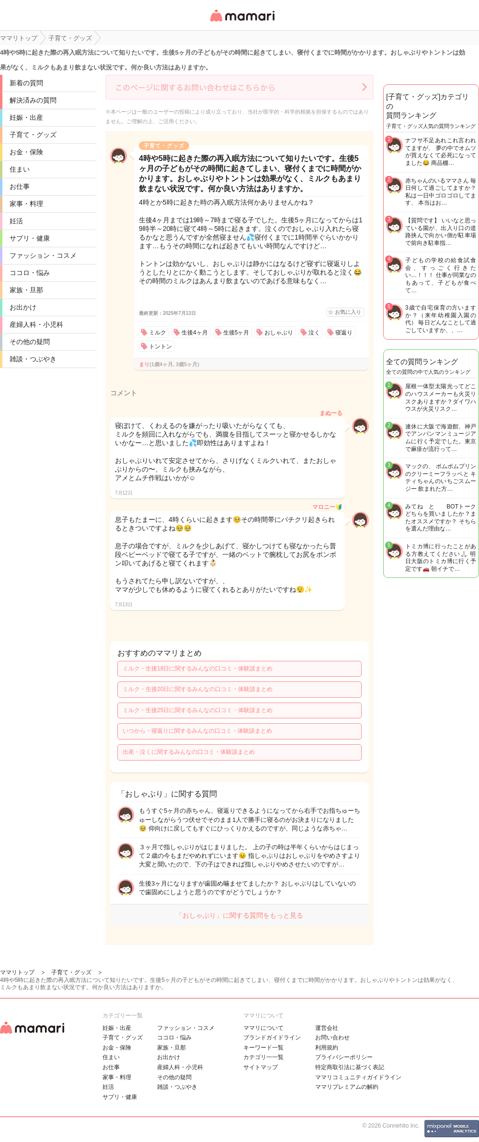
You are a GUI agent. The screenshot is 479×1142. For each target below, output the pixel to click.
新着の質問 (26, 83)
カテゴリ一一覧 (263, 1057)
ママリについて (263, 1028)
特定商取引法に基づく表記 (349, 1067)
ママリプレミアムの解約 (346, 1087)
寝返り (344, 332)
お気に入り (348, 312)
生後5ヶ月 (236, 332)
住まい (20, 169)
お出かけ (23, 307)
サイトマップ (260, 1067)
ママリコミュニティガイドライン (358, 1077)
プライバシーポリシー (344, 1057)
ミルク (157, 332)
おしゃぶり (278, 332)
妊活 (16, 221)
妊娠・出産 (26, 117)
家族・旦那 (26, 290)
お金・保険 (26, 152)
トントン (160, 346)
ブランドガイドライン (272, 1037)
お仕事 (20, 186)
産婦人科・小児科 (36, 324)
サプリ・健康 (30, 238)
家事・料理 (26, 204)
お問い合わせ (332, 1037)
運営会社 (326, 1028)
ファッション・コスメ (43, 255)
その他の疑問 (30, 342)
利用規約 (326, 1047)
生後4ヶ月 (195, 332)
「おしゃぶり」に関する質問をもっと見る (239, 915)
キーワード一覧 (263, 1047)
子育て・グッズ (33, 134)
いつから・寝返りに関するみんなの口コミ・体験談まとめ (197, 730)
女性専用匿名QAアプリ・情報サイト (242, 22)
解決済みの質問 (33, 100)
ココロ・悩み (30, 273)
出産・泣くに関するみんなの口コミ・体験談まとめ (189, 752)
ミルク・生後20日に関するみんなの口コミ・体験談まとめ (198, 689)
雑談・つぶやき (33, 359)
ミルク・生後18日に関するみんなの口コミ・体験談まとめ (198, 668)
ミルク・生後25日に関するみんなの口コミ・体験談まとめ (198, 710)
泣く (314, 332)
